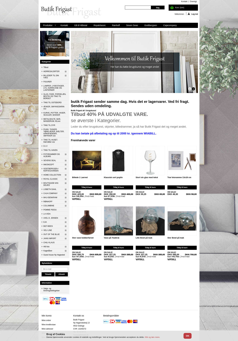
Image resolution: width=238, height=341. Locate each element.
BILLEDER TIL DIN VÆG (51, 76)
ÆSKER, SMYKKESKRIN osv (53, 108)
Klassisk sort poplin (113, 177)
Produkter (48, 26)
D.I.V (45, 146)
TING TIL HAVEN (50, 150)
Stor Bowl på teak (175, 238)
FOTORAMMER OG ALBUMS (51, 155)
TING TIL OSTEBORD (52, 102)
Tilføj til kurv (86, 187)
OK (187, 335)
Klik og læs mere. (152, 337)
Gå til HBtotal (80, 25)
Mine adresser (47, 329)
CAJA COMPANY (50, 193)
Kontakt (64, 25)
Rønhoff (116, 25)
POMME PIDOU (50, 210)
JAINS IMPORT (49, 238)
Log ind (193, 14)
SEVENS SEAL (49, 160)
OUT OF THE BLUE (51, 234)
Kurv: (179, 8)
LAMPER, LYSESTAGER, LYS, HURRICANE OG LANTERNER (53, 88)
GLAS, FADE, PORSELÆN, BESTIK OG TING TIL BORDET (54, 96)
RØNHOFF (47, 202)
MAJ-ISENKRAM (50, 197)
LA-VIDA (47, 214)
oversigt (193, 1)
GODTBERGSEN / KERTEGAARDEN (51, 170)
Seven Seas (132, 25)
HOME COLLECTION (52, 175)
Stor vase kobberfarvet (82, 238)
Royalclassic (99, 25)
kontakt (184, 1)
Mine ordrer (46, 320)
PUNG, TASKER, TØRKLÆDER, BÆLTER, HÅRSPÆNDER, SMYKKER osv (53, 132)
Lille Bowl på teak (144, 238)
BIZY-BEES (48, 226)
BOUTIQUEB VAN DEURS (50, 184)
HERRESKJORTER (51, 71)
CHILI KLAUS (48, 242)
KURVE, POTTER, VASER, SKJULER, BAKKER (54, 114)
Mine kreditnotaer (49, 325)
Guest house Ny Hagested (54, 255)
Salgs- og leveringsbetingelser (51, 289)
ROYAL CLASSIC (50, 179)
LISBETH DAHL (49, 189)
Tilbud (45, 67)
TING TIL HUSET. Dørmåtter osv (50, 141)
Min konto (46, 315)
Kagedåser (47, 251)
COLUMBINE (48, 206)
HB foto (46, 247)
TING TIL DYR (49, 125)
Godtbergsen (150, 25)
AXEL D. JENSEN (50, 218)
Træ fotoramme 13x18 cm (179, 177)
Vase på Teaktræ (111, 238)
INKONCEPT (48, 165)
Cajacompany (170, 25)
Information (47, 283)
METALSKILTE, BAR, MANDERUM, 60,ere (52, 120)
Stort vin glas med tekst (147, 177)
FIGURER (47, 82)
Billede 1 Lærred (80, 177)
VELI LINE (47, 230)
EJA (45, 222)
